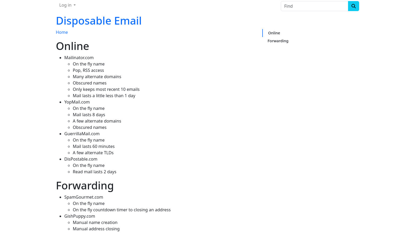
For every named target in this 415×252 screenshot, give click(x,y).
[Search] (353, 6)
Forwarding (278, 40)
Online (274, 32)
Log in (66, 5)
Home (62, 32)
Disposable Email (99, 20)
